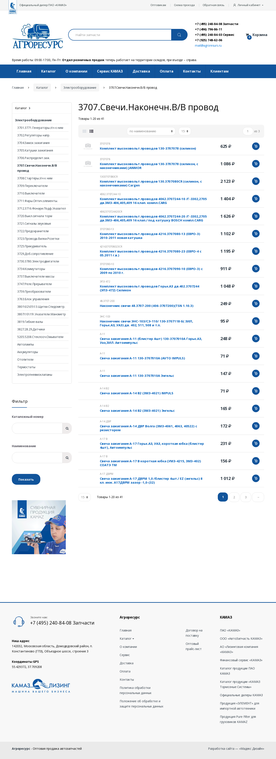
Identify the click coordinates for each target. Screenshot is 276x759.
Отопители (25, 359)
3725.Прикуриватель (32, 246)
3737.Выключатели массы (35, 276)
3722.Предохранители (33, 231)
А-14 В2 (104, 388)
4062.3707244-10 (110, 194)
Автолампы (25, 344)
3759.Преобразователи (34, 291)
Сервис (125, 655)
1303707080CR (109, 176)
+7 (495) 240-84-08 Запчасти (216, 24)
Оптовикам (158, 5)
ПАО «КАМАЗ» (230, 630)
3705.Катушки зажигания (35, 150)
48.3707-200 (107, 301)
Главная (24, 71)
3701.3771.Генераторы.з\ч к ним (40, 128)
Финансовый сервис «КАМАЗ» (241, 660)
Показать (26, 479)
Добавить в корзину (256, 146)
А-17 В (104, 439)
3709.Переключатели (32, 186)
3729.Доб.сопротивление (35, 254)
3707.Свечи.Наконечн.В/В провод (37, 168)
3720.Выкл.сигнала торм (34, 216)
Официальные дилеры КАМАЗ (241, 695)
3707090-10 (107, 264)
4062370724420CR (111, 211)
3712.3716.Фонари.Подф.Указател (41, 208)
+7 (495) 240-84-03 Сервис (214, 34)
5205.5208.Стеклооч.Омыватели (40, 337)
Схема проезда (184, 5)
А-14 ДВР (105, 421)
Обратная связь (213, 5)
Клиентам (219, 71)
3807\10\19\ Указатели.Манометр (41, 314)
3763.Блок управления (33, 299)
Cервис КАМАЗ (110, 71)
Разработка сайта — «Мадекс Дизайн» (236, 748)
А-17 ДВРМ (106, 474)
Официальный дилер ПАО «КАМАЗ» (43, 5)
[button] (248, 5)
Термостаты (26, 367)
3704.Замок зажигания (33, 143)
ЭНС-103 (105, 316)
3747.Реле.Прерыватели (34, 284)
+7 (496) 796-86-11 (208, 29)
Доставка (141, 71)
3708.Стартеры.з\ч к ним (34, 178)
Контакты (192, 71)
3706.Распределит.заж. (33, 158)
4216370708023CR (111, 246)
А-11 (102, 334)
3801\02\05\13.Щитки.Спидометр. (41, 307)
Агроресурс (21, 748)
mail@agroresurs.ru (208, 45)
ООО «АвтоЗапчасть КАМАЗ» (241, 638)
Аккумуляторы (27, 352)
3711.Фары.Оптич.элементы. (37, 201)
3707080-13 (107, 229)
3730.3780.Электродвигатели (38, 261)
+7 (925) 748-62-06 (208, 40)
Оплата (166, 71)
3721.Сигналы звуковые (34, 223)
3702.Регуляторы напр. (33, 135)
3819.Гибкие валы (30, 322)
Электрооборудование (79, 87)
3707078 (105, 143)
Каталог (48, 71)
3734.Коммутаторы (31, 269)
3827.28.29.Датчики (31, 329)
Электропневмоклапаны (34, 374)
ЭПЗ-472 (105, 281)
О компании (76, 71)
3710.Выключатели (31, 193)
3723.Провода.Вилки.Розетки (38, 239)
